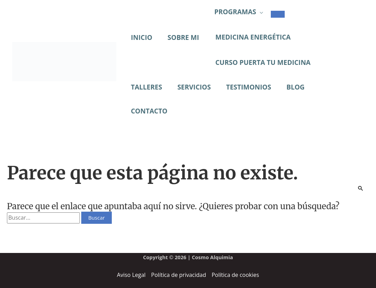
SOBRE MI (183, 37)
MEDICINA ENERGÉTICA (253, 37)
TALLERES (146, 87)
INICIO (141, 37)
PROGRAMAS (235, 11)
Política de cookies (235, 275)
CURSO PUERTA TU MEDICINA (262, 62)
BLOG (295, 87)
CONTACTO (149, 111)
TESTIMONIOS (248, 87)
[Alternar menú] (278, 14)
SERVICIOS (194, 87)
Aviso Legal (131, 275)
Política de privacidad (178, 275)
